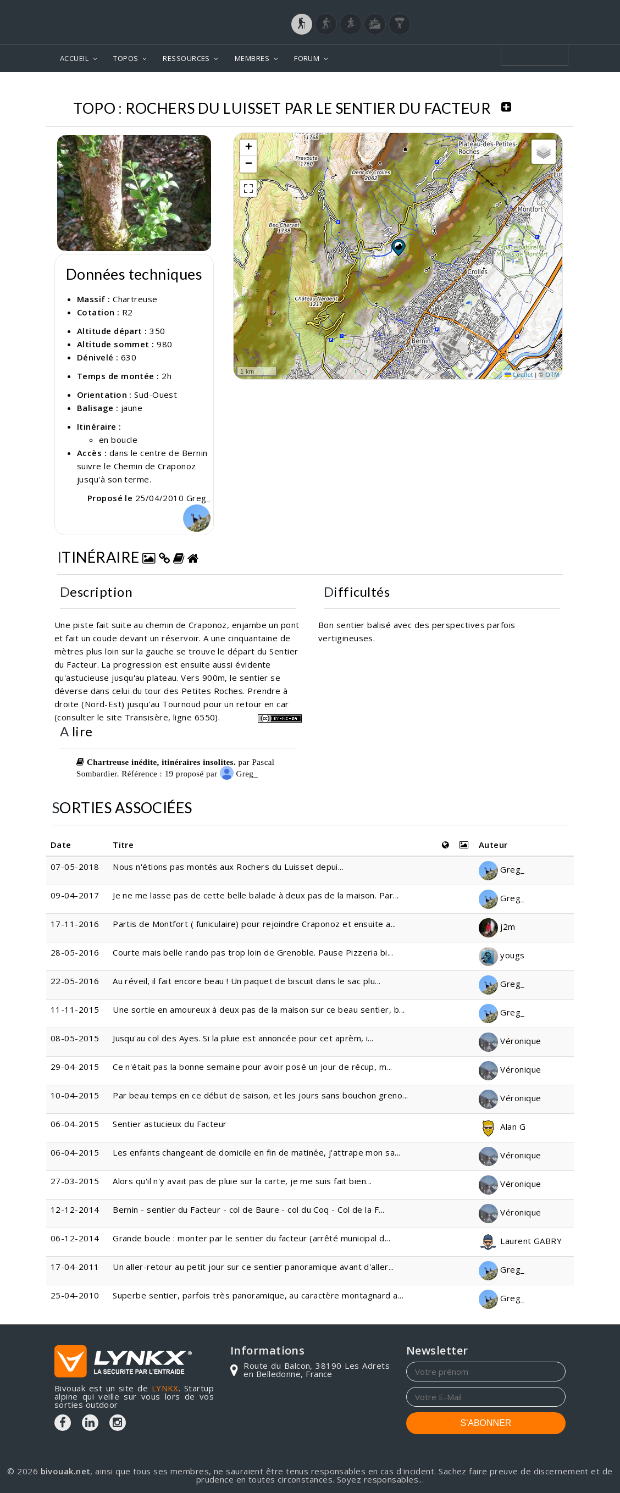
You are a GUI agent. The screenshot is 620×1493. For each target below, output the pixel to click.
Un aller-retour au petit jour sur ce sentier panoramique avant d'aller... (253, 1266)
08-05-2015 (75, 1038)
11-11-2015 (75, 1009)
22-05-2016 (75, 980)
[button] (398, 247)
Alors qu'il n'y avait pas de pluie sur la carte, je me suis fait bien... (242, 1180)
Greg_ (239, 773)
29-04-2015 (75, 1066)
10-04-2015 (75, 1095)
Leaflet (519, 374)
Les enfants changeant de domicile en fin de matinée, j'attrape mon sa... (256, 1152)
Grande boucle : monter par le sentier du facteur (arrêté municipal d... (251, 1238)
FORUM (306, 58)
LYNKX (165, 1388)
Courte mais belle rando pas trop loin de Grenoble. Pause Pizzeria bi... (253, 952)
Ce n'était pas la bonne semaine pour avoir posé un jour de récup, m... (252, 1066)
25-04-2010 (75, 1295)
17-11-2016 (75, 923)
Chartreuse (135, 298)
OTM (552, 374)
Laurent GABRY (520, 1240)
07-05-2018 (75, 866)
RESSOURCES (186, 58)
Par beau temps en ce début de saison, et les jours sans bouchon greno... (260, 1095)
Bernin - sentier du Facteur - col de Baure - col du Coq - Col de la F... (248, 1209)
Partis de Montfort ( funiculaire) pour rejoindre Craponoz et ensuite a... (254, 923)
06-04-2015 (75, 1123)
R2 (127, 312)
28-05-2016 (75, 952)
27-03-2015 (75, 1180)
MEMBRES (252, 58)
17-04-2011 (75, 1266)
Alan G (502, 1126)
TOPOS (125, 58)
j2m (497, 926)
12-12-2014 (75, 1209)
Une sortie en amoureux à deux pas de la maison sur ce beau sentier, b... (259, 1009)
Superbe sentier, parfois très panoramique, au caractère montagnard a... (258, 1295)
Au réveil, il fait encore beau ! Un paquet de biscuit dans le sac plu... (246, 980)
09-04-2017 (75, 895)
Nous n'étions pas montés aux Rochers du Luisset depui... (228, 866)
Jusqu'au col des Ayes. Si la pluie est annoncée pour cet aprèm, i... (243, 1038)
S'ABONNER (486, 1423)
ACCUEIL (74, 58)
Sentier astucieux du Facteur (170, 1123)
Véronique (510, 1040)
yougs (502, 955)
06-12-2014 (75, 1238)
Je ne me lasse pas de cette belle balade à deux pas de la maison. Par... (255, 895)
